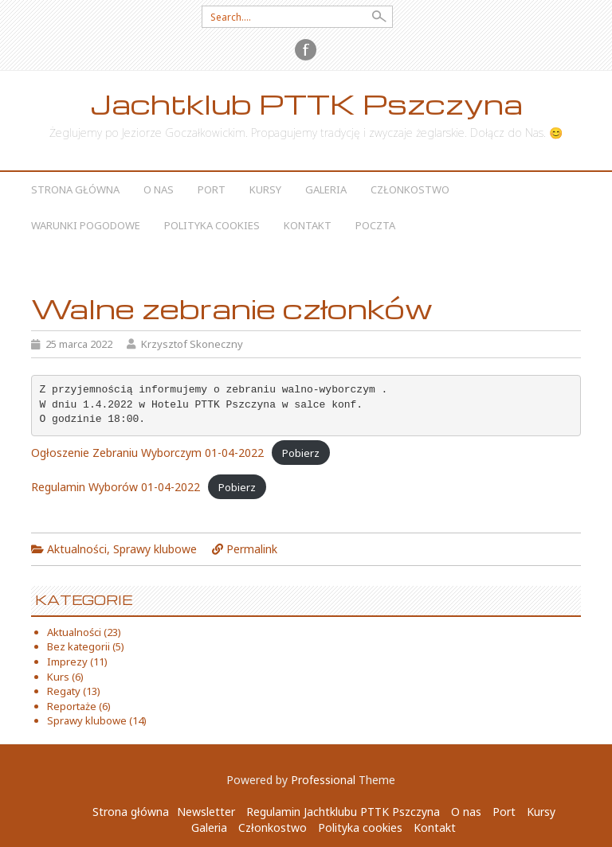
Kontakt (308, 225)
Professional (323, 779)
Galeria (326, 189)
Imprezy (67, 661)
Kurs (58, 676)
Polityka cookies (212, 225)
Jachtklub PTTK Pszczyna (306, 104)
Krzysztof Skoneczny (192, 344)
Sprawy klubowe (155, 548)
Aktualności (77, 548)
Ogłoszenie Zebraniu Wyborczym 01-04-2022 (147, 452)
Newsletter (206, 811)
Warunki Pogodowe (85, 225)
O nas (158, 189)
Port (212, 189)
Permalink (251, 548)
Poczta (375, 225)
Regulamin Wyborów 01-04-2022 (115, 486)
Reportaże (71, 706)
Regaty (63, 691)
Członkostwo (410, 189)
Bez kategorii (78, 646)
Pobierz (301, 453)
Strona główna (75, 189)
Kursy (265, 189)
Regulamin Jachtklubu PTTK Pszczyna (343, 811)
